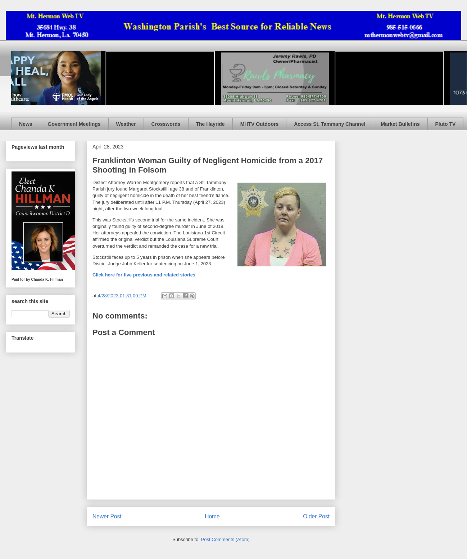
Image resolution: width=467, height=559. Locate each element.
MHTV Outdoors (259, 124)
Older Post (316, 516)
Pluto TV (445, 124)
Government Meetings (74, 124)
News (25, 124)
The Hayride (210, 124)
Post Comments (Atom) (225, 539)
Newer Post (107, 516)
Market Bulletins (400, 124)
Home (212, 516)
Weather (126, 124)
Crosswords (166, 124)
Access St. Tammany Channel (329, 124)
